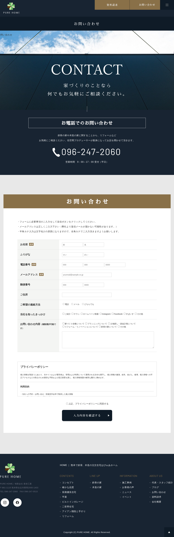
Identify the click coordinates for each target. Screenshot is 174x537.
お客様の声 (128, 487)
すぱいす (129, 314)
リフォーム (68, 516)
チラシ (76, 314)
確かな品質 (68, 487)
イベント (127, 497)
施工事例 (127, 482)
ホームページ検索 (90, 314)
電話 (66, 304)
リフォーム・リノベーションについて (80, 327)
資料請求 (156, 497)
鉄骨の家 (97, 482)
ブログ (155, 487)
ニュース (127, 492)
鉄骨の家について (108, 327)
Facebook (117, 314)
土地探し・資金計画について (122, 324)
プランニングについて (96, 324)
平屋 (64, 497)
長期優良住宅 (69, 492)
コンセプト (68, 482)
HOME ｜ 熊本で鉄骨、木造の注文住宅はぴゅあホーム (89, 465)
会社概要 (156, 502)
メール (75, 304)
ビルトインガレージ (72, 502)
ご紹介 (67, 314)
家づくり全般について (73, 324)
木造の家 (97, 487)
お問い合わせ (159, 492)
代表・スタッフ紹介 (162, 482)
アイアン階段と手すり (74, 511)
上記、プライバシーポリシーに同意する (87, 404)
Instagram (105, 314)
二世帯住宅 (68, 506)
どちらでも (88, 304)
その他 (139, 314)
